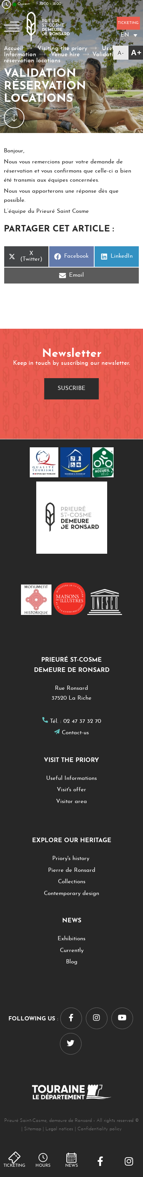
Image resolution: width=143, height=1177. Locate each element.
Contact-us (75, 733)
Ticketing (14, 1166)
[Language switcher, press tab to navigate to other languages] (129, 35)
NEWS (71, 1166)
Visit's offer (71, 790)
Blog (71, 962)
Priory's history (71, 859)
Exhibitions (71, 939)
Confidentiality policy (99, 1128)
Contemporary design (71, 894)
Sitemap (32, 1128)
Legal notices (59, 1128)
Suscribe (71, 388)
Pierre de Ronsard (71, 870)
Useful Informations (71, 778)
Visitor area (71, 802)
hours (42, 1166)
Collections (71, 882)
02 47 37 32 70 (82, 721)
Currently (72, 951)
